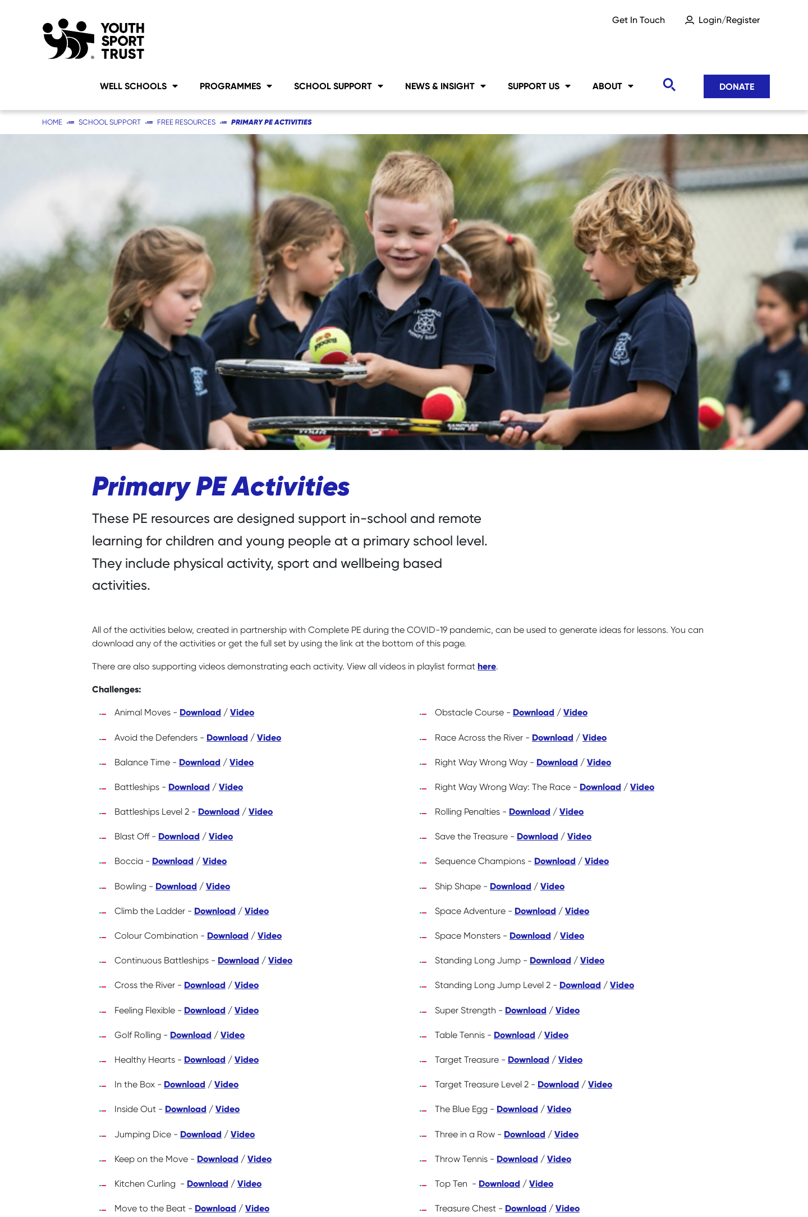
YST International (557, 1189)
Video (242, 396)
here (487, 350)
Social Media (264, 1189)
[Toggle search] (669, 85)
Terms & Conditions (674, 1189)
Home (52, 122)
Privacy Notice (360, 1189)
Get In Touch (638, 20)
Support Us (539, 85)
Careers (109, 1189)
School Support (338, 85)
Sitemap (181, 1189)
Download (200, 396)
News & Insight (445, 85)
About (613, 85)
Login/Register (729, 20)
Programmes (236, 85)
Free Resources (186, 122)
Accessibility (456, 1189)
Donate (736, 86)
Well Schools (139, 85)
